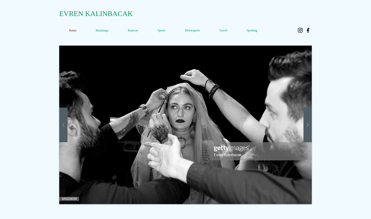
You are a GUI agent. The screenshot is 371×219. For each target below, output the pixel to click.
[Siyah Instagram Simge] (300, 30)
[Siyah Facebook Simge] (308, 30)
